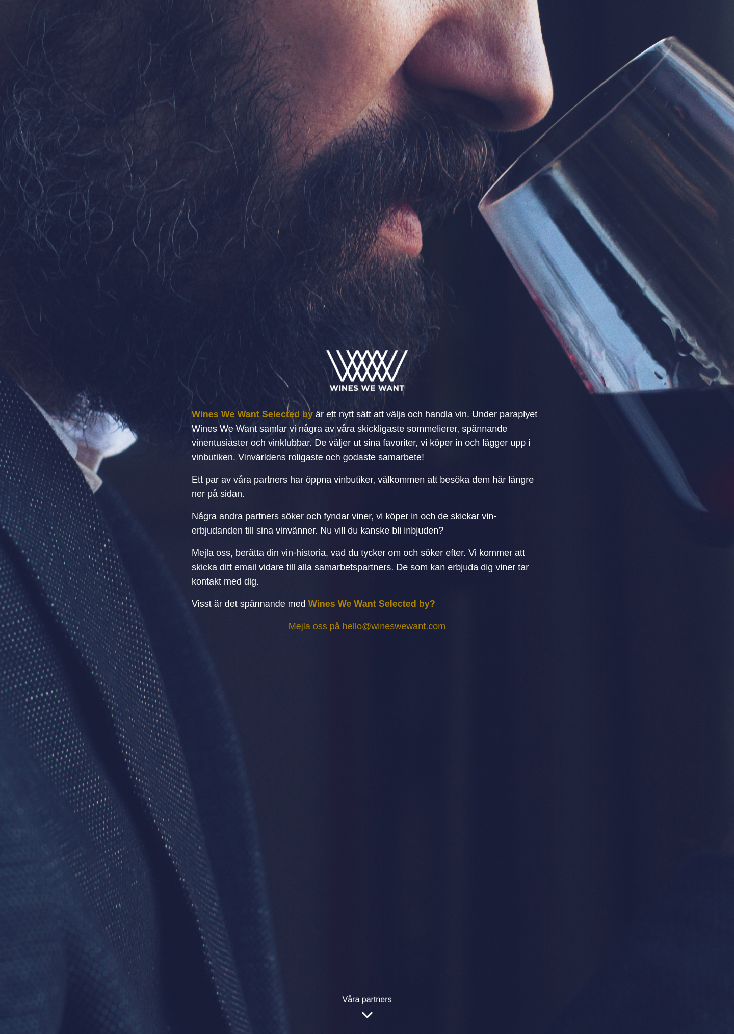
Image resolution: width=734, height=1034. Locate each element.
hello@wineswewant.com (394, 626)
